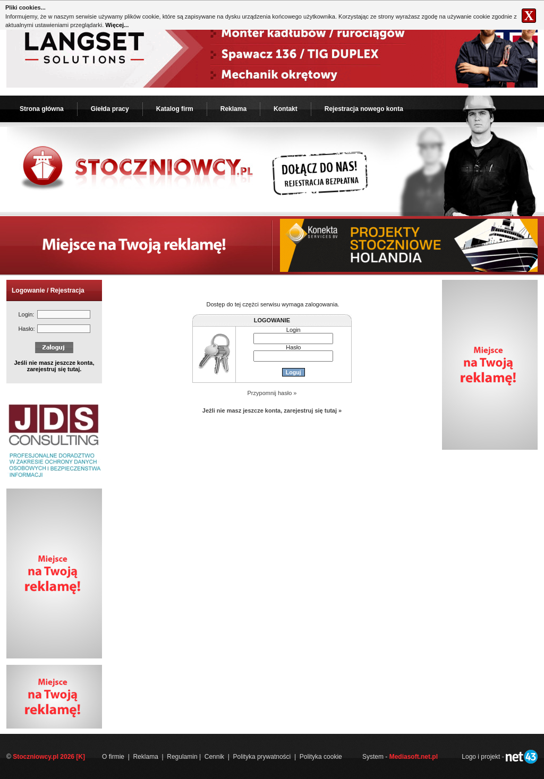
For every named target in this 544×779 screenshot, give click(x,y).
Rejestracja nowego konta (364, 109)
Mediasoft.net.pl (413, 756)
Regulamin (182, 756)
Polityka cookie (321, 756)
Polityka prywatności (262, 756)
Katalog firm (174, 109)
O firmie (113, 756)
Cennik (214, 756)
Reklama (233, 109)
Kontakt (286, 109)
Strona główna (42, 109)
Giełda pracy (110, 109)
